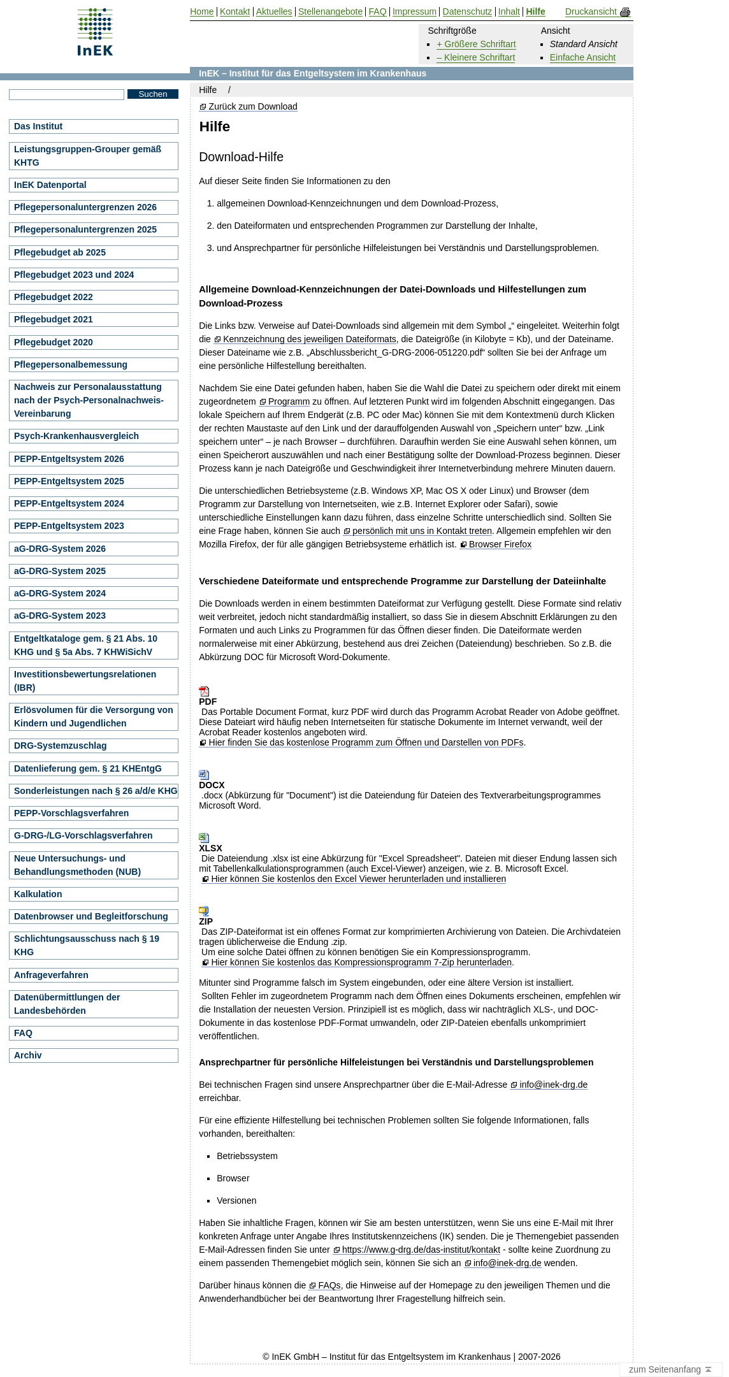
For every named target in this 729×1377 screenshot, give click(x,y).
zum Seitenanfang (671, 1370)
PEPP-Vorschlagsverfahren (71, 813)
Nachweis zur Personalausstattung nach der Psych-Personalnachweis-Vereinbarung (89, 400)
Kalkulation (38, 894)
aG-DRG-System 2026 (60, 549)
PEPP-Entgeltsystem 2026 (69, 459)
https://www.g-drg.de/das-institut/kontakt (421, 1250)
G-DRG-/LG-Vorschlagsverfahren (83, 835)
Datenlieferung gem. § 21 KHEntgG (88, 768)
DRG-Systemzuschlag (60, 745)
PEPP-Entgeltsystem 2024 (69, 503)
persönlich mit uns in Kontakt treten (422, 531)
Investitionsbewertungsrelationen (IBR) (85, 681)
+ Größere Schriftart (476, 44)
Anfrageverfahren (51, 975)
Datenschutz (468, 12)
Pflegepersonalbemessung (70, 364)
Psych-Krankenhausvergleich (76, 436)
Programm (289, 402)
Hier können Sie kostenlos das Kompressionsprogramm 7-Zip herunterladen (361, 962)
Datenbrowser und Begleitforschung (91, 916)
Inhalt (509, 12)
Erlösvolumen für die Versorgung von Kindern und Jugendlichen (93, 716)
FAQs (330, 1285)
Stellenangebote (330, 12)
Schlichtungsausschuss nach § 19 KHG (86, 945)
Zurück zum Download (253, 107)
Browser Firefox (500, 544)
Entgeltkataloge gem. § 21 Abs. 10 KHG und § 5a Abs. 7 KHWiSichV (85, 645)
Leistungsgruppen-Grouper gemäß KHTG (87, 156)
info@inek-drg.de (554, 1085)
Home (201, 12)
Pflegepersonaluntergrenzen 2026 (85, 207)
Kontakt (235, 12)
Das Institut (38, 126)
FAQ (23, 1033)
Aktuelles (274, 12)
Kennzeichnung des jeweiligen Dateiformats (309, 339)
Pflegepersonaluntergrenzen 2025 (85, 229)
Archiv (28, 1055)
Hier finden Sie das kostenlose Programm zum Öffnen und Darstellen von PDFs (366, 742)
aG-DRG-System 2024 (60, 593)
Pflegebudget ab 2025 (60, 252)
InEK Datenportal (50, 185)
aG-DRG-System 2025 (60, 571)
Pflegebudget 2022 (53, 297)
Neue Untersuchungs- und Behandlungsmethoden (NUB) (77, 865)
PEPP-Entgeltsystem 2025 (69, 481)
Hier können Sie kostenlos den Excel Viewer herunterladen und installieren (358, 879)
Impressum (415, 12)
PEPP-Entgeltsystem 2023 (69, 526)
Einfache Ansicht (583, 57)
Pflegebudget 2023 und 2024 (74, 275)
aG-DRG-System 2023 (60, 615)
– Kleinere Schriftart (476, 57)
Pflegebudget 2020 (53, 342)
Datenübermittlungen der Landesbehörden (67, 1004)
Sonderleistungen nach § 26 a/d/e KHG (96, 791)
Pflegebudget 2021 (53, 319)
